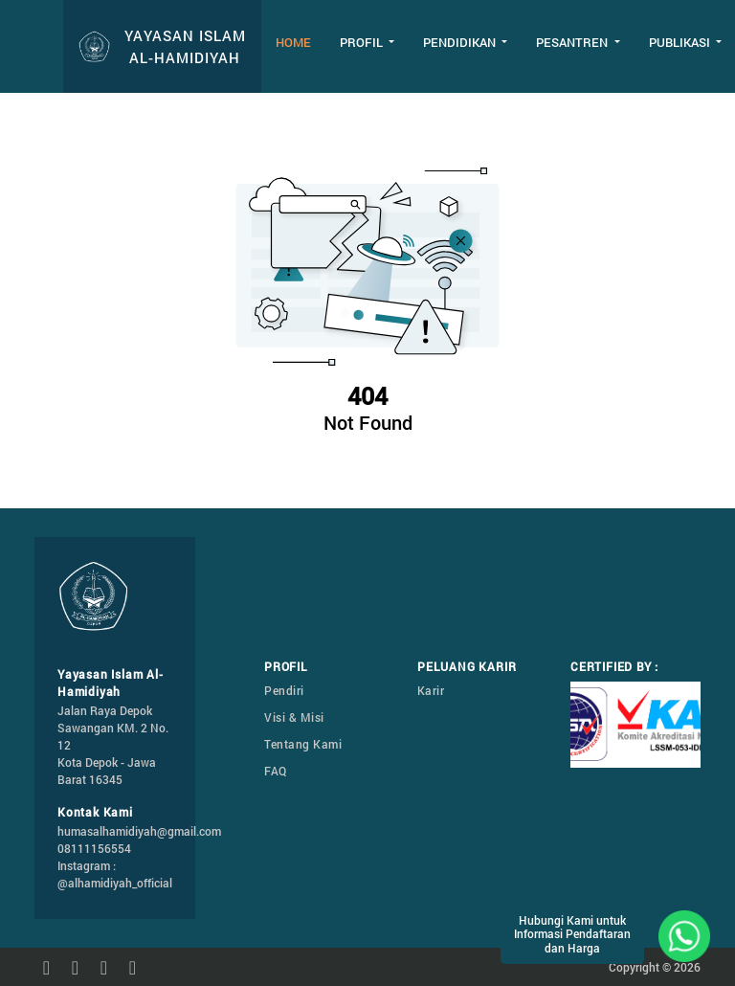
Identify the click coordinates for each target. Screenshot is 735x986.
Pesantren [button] (573, 42)
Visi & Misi (294, 717)
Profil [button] (363, 42)
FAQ (275, 770)
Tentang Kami (303, 743)
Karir (431, 690)
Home (293, 42)
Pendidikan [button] (461, 42)
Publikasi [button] (681, 42)
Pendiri (284, 690)
